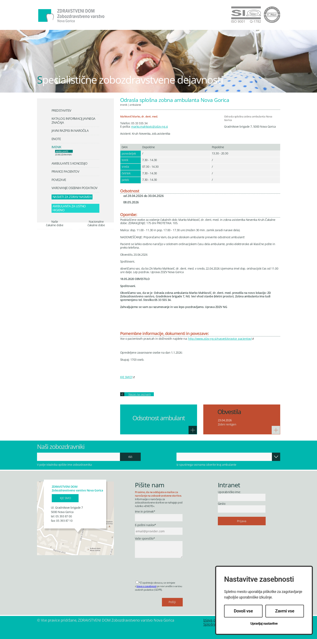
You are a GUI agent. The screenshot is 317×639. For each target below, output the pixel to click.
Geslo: (222, 504)
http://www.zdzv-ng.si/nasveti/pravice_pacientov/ (220, 339)
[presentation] (166, 568)
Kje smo (65, 498)
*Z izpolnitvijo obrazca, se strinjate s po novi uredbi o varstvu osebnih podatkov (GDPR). (158, 586)
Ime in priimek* (145, 511)
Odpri (276, 457)
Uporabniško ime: (229, 492)
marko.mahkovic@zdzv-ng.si (149, 126)
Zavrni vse (284, 610)
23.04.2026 (225, 420)
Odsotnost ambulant (158, 418)
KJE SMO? (126, 377)
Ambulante (135, 104)
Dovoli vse (243, 610)
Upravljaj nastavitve (264, 624)
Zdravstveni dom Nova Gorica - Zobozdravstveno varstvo (71, 16)
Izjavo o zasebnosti (147, 586)
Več (193, 430)
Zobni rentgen (227, 424)
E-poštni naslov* (145, 525)
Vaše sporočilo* (145, 538)
